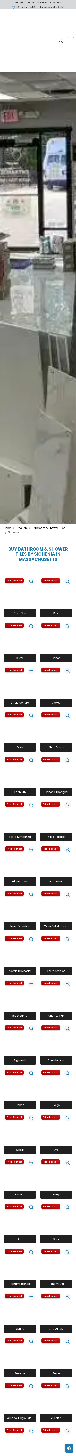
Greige (56, 703)
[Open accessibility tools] (69, 1448)
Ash (19, 1239)
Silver (19, 658)
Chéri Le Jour (56, 1060)
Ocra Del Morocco (56, 926)
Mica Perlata (56, 837)
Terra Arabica (56, 971)
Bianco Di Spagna (56, 792)
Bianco (56, 658)
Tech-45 (20, 792)
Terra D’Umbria (20, 926)
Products (22, 528)
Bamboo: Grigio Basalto (20, 1418)
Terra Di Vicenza (20, 837)
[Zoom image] (31, 581)
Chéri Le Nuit (56, 1016)
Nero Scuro (56, 747)
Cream (19, 1194)
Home (8, 528)
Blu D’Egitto (19, 1016)
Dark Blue (19, 613)
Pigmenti (20, 1060)
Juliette (56, 1418)
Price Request (14, 580)
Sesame (19, 1373)
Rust (56, 613)
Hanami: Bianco (20, 1284)
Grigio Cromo (20, 881)
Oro (56, 1150)
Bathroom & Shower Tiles (48, 528)
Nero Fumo (56, 881)
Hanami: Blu (56, 1284)
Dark (56, 1239)
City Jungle (56, 1329)
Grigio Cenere (20, 703)
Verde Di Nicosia (20, 971)
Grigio (20, 1150)
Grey (20, 747)
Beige (56, 1105)
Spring (20, 1329)
